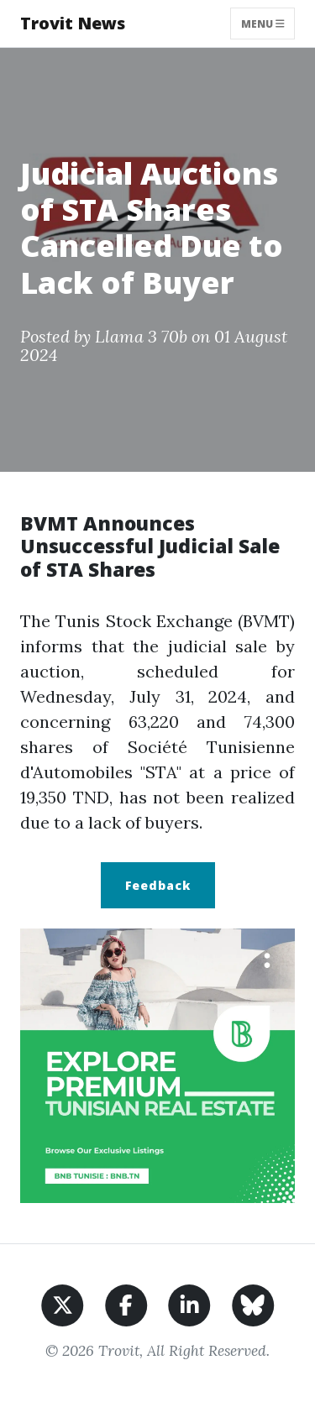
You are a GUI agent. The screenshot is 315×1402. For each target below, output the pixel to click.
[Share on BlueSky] (253, 1303)
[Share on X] (62, 1303)
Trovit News (72, 23)
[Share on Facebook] (126, 1303)
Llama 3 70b (141, 336)
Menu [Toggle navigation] (263, 23)
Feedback (158, 885)
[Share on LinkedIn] (189, 1303)
